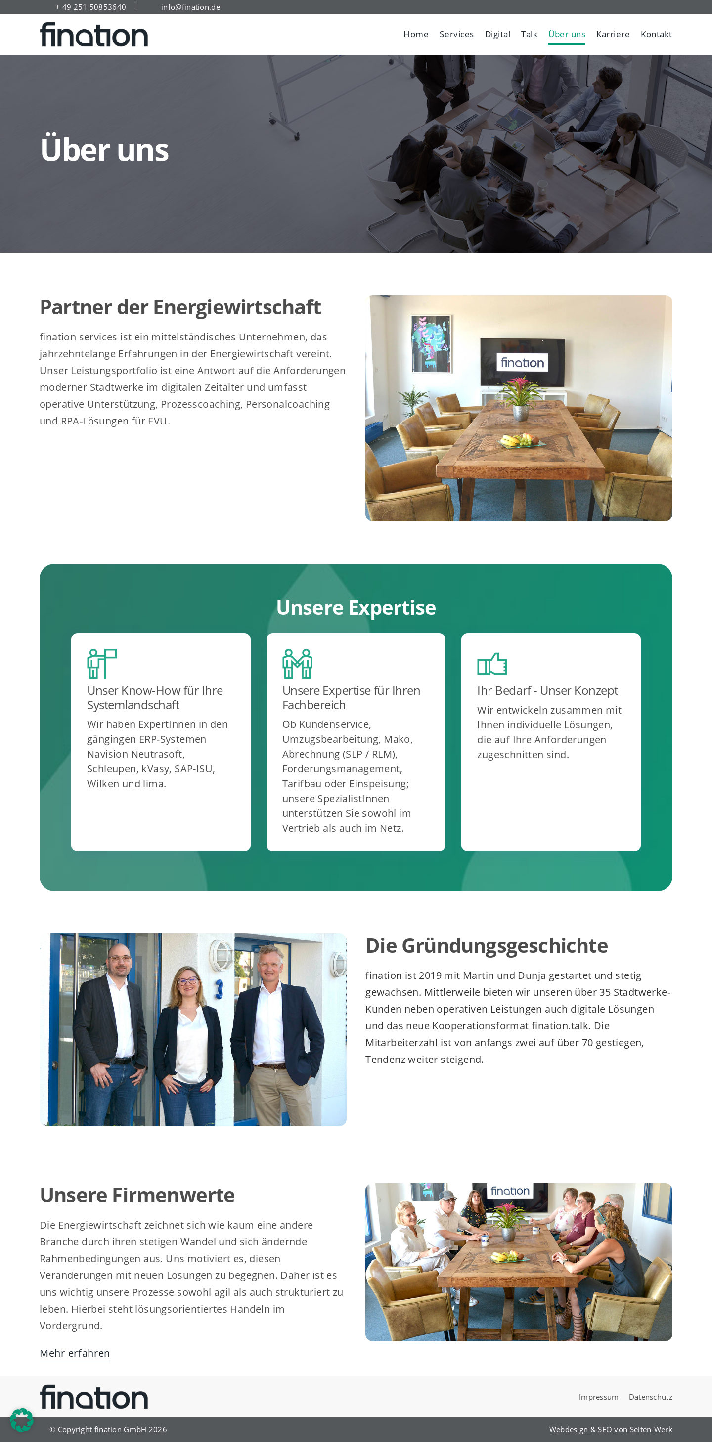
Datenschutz (650, 1396)
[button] (22, 1420)
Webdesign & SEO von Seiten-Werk (610, 1429)
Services (457, 34)
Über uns (566, 34)
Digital (498, 34)
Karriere (613, 34)
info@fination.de (190, 7)
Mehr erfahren (75, 1352)
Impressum (599, 1396)
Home (416, 34)
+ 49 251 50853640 (90, 7)
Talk (529, 34)
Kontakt (656, 34)
